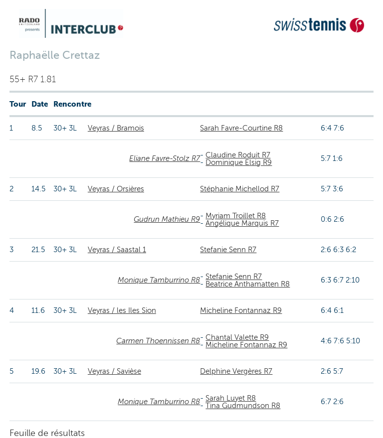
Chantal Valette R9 (237, 337)
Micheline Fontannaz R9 (241, 310)
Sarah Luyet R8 (230, 398)
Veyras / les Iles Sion (122, 310)
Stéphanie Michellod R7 (239, 189)
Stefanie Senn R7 (228, 250)
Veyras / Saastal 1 (117, 250)
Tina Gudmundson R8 (242, 406)
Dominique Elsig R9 (238, 162)
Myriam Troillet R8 (235, 216)
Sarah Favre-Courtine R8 (241, 128)
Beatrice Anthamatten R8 (247, 284)
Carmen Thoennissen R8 (158, 341)
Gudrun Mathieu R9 (167, 219)
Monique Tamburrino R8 (159, 280)
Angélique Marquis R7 (242, 223)
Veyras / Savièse (114, 371)
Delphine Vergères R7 (236, 371)
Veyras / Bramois (116, 128)
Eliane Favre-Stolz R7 (164, 158)
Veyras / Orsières (116, 189)
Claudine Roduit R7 (237, 155)
